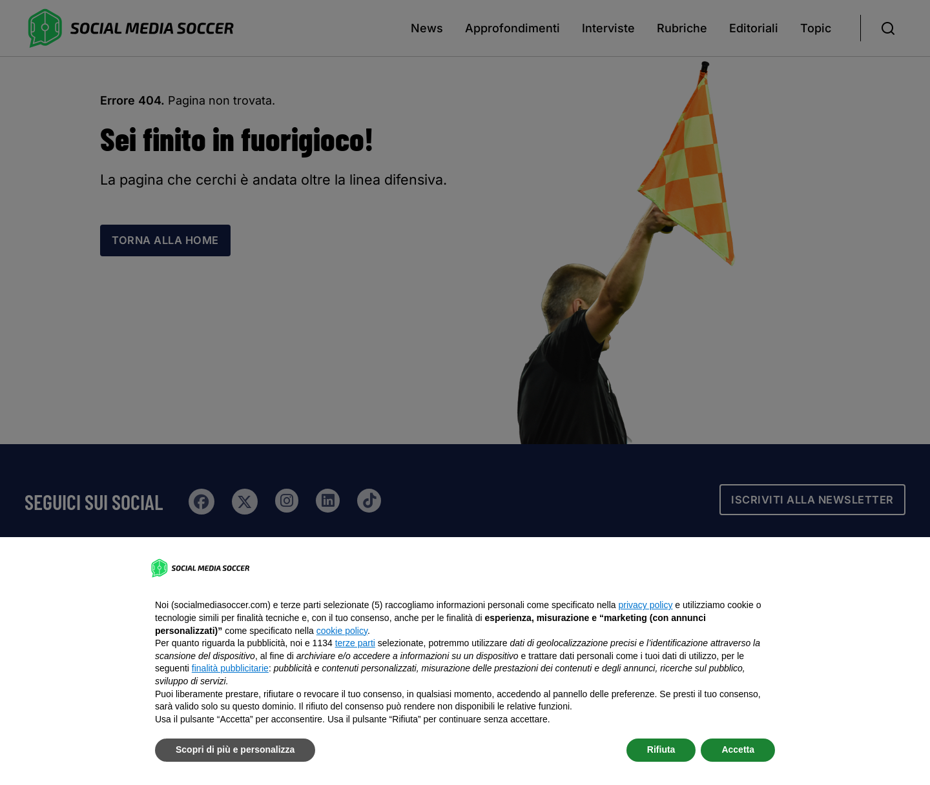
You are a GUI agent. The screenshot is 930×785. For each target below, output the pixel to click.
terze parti (355, 643)
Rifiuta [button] (661, 749)
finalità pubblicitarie (230, 668)
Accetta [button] (737, 749)
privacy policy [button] (645, 605)
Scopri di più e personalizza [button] (235, 749)
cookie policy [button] (341, 631)
